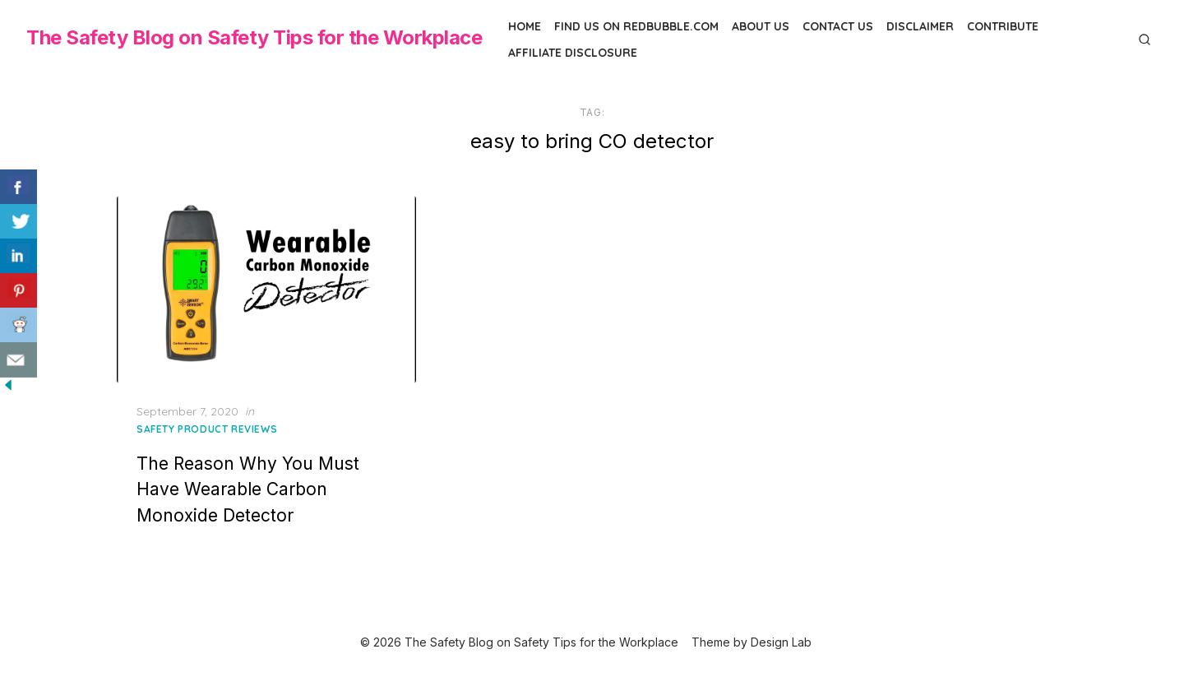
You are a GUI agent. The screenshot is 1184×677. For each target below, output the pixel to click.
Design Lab (781, 642)
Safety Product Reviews (206, 429)
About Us (760, 26)
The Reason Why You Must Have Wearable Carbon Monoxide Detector (247, 489)
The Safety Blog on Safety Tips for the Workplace (254, 37)
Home (524, 26)
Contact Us (837, 26)
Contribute (1002, 26)
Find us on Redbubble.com (636, 26)
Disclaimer (920, 26)
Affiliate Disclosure (572, 52)
